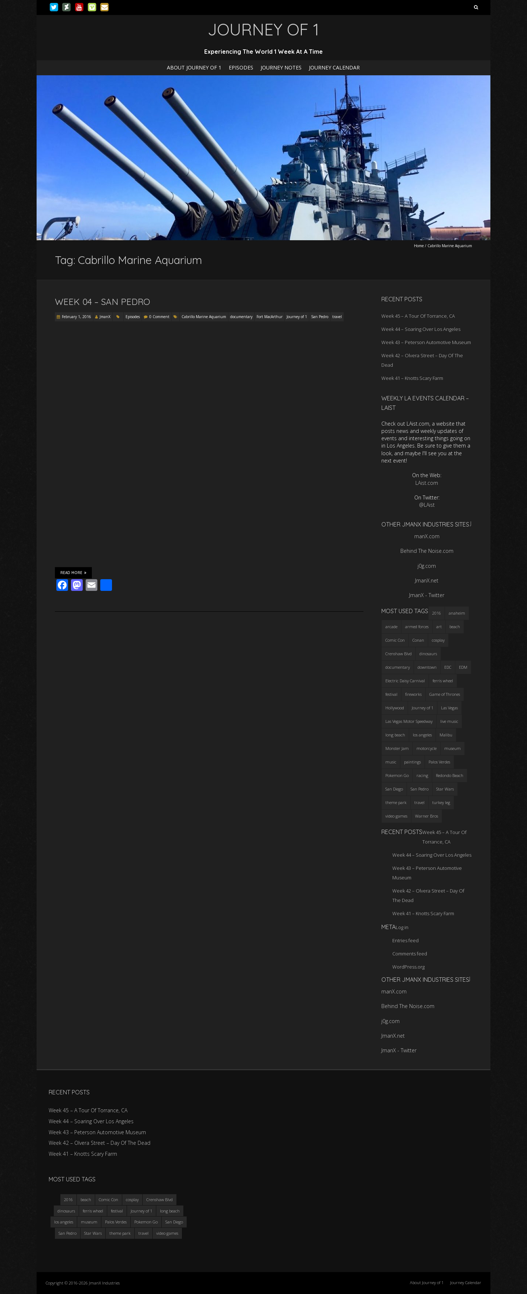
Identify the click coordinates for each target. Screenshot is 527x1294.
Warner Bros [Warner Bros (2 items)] (426, 816)
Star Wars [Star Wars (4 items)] (445, 789)
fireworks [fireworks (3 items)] (413, 694)
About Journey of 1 (194, 67)
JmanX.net (426, 580)
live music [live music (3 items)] (449, 721)
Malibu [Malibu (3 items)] (446, 734)
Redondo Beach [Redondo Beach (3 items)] (449, 775)
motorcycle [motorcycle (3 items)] (426, 748)
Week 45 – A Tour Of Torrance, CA (418, 316)
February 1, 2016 (76, 316)
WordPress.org (408, 966)
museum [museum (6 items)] (452, 748)
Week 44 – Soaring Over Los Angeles (420, 329)
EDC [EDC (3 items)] (447, 667)
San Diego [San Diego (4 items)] (394, 789)
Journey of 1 (297, 316)
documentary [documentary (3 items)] (397, 667)
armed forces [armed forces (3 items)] (417, 626)
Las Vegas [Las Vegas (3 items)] (449, 707)
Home (419, 245)
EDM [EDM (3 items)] (463, 667)
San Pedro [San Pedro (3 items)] (420, 789)
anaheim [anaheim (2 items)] (457, 613)
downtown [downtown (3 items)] (427, 667)
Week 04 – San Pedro (102, 301)
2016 (68, 1199)
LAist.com (426, 482)
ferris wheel (93, 1211)
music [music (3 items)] (390, 762)
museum (89, 1222)
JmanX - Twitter (426, 595)
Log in (402, 927)
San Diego (174, 1222)
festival (117, 1211)
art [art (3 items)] (439, 626)
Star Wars (93, 1233)
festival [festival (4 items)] (391, 694)
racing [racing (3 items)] (422, 775)
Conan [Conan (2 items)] (418, 640)
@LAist (427, 504)
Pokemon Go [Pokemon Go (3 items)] (397, 775)
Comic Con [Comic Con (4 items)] (395, 640)
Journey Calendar (334, 67)
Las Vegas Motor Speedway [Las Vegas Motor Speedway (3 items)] (409, 721)
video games (167, 1233)
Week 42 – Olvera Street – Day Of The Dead (99, 1142)
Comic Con (108, 1199)
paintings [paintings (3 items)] (412, 762)
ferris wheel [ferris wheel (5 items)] (443, 680)
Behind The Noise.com (426, 550)
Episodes (241, 67)
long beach (170, 1211)
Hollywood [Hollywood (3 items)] (394, 707)
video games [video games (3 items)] (396, 816)
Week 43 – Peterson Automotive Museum (426, 342)
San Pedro (319, 316)
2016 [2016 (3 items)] (436, 613)
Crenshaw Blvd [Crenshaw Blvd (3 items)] (398, 653)
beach (86, 1199)
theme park (120, 1233)
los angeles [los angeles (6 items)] (422, 734)
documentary (241, 316)
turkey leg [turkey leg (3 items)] (441, 802)
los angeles (63, 1222)
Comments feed (409, 953)
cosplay (132, 1199)
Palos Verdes (116, 1222)
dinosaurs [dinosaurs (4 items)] (428, 653)
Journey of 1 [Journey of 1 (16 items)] (422, 707)
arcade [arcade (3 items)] (391, 626)
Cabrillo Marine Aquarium (204, 316)
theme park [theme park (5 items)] (396, 802)
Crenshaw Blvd (159, 1199)
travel (337, 316)
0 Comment (159, 316)
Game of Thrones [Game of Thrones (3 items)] (444, 694)
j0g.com (427, 565)
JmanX (105, 316)
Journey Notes (281, 67)
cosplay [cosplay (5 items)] (438, 640)
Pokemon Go (146, 1222)
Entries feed (405, 940)
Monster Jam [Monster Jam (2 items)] (397, 748)
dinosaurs (66, 1211)
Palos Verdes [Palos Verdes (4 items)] (439, 762)
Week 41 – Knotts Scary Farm (412, 378)
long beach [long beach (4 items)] (395, 734)
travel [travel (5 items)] (419, 802)
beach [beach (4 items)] (454, 626)
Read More (73, 572)
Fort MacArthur (270, 316)
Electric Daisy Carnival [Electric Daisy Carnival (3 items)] (405, 680)
